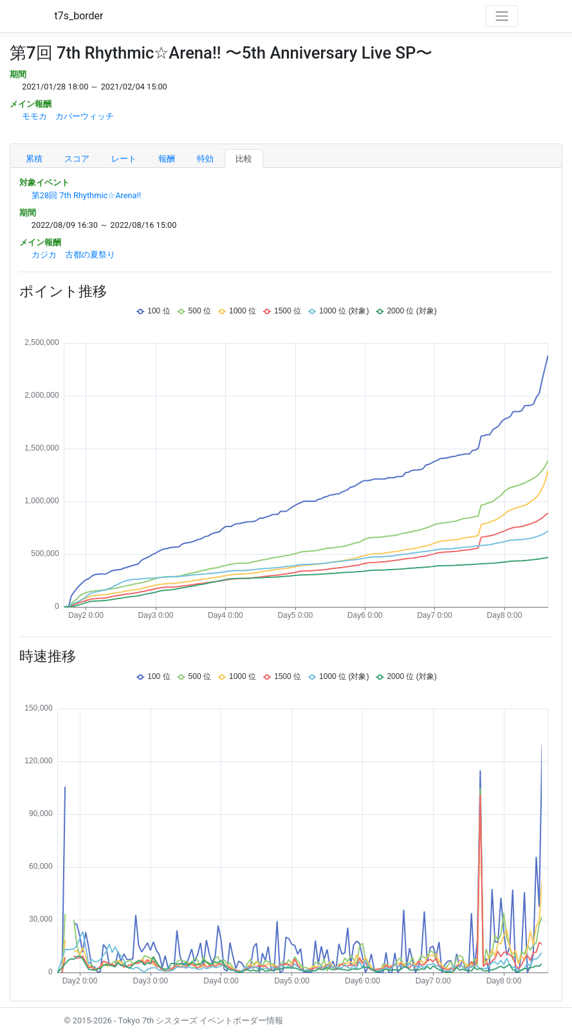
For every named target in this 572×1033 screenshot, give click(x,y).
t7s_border (79, 16)
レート (123, 158)
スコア (76, 158)
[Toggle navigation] (502, 16)
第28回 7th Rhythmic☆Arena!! (86, 195)
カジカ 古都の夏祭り (73, 254)
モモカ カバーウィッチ (68, 116)
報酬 (166, 158)
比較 (243, 158)
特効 (205, 158)
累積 (34, 158)
